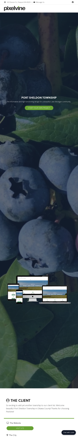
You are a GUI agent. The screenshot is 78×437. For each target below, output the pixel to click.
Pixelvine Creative (20, 10)
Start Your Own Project (39, 108)
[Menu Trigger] (72, 9)
